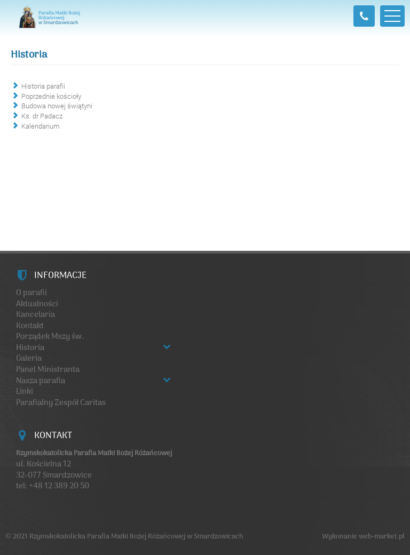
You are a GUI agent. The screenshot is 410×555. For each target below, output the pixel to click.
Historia (29, 55)
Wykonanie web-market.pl (363, 536)
